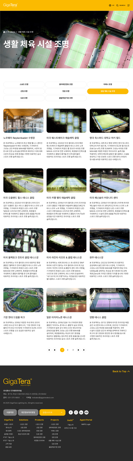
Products (39, 420)
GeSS (70, 420)
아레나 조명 (55, 431)
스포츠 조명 (23, 424)
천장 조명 (39, 431)
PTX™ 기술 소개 (8, 437)
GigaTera (8, 420)
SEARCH (122, 5)
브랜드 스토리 (8, 424)
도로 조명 (39, 434)
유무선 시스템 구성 (70, 428)
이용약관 (10, 412)
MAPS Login (86, 424)
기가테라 (10, 5)
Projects (55, 420)
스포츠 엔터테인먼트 (23, 431)
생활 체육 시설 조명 (55, 441)
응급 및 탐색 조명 (23, 434)
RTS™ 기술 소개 (8, 441)
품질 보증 (9, 447)
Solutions (23, 420)
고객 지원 (9, 444)
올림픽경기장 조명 (55, 447)
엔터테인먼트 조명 (39, 437)
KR (113, 5)
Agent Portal (86, 420)
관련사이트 (47, 412)
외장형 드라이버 (39, 441)
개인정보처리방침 (28, 412)
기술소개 (70, 425)
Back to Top (119, 371)
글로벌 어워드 (8, 434)
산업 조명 (24, 428)
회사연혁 (8, 431)
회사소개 (8, 428)
